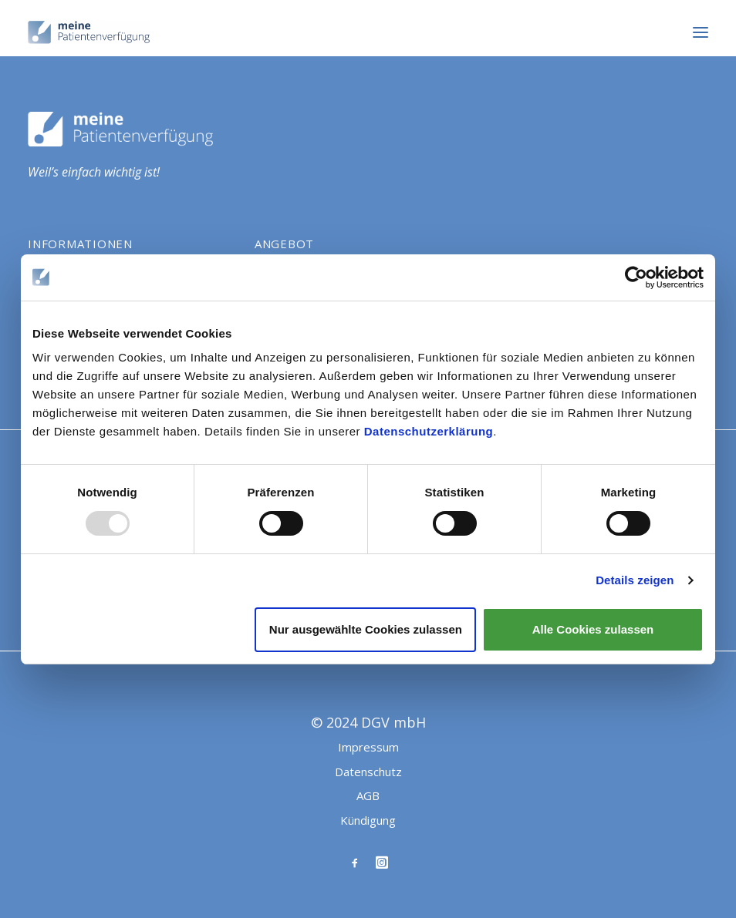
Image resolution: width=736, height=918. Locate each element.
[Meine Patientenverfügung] (89, 32)
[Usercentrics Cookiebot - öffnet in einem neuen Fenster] (636, 277)
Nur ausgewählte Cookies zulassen (365, 629)
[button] (700, 32)
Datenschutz (368, 771)
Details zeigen (635, 580)
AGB (368, 795)
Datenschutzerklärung (429, 431)
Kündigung (368, 820)
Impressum (368, 747)
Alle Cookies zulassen (593, 629)
